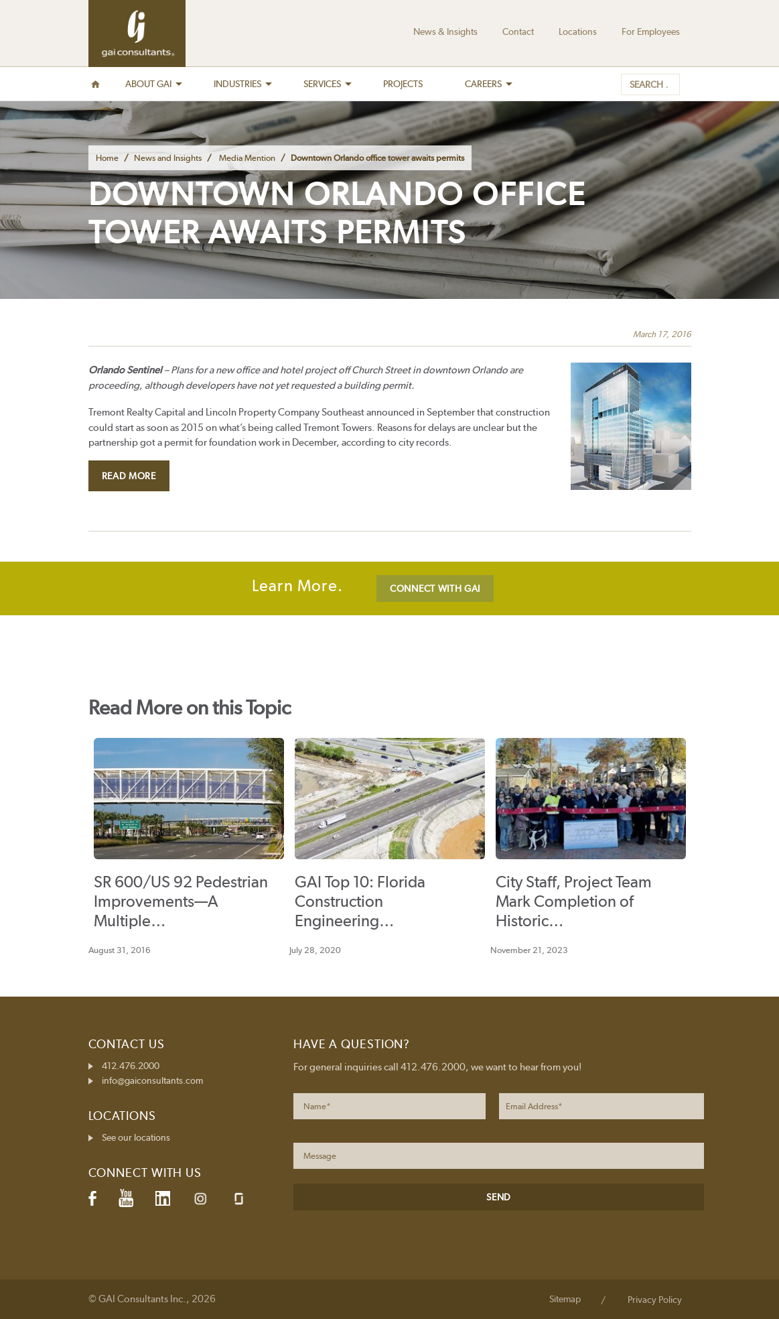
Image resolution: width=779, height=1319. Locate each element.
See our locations (136, 1137)
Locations (578, 31)
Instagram (200, 1198)
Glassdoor (238, 1198)
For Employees (651, 31)
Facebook (92, 1198)
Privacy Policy (655, 1299)
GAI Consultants (137, 33)
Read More (129, 475)
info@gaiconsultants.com (152, 1080)
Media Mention (247, 158)
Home (107, 158)
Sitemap (565, 1299)
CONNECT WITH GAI (435, 588)
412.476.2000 (130, 1065)
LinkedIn (162, 1198)
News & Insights (445, 31)
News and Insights (168, 158)
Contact (518, 31)
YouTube (126, 1198)
